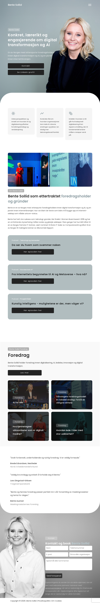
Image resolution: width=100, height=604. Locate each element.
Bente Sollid (15, 5)
